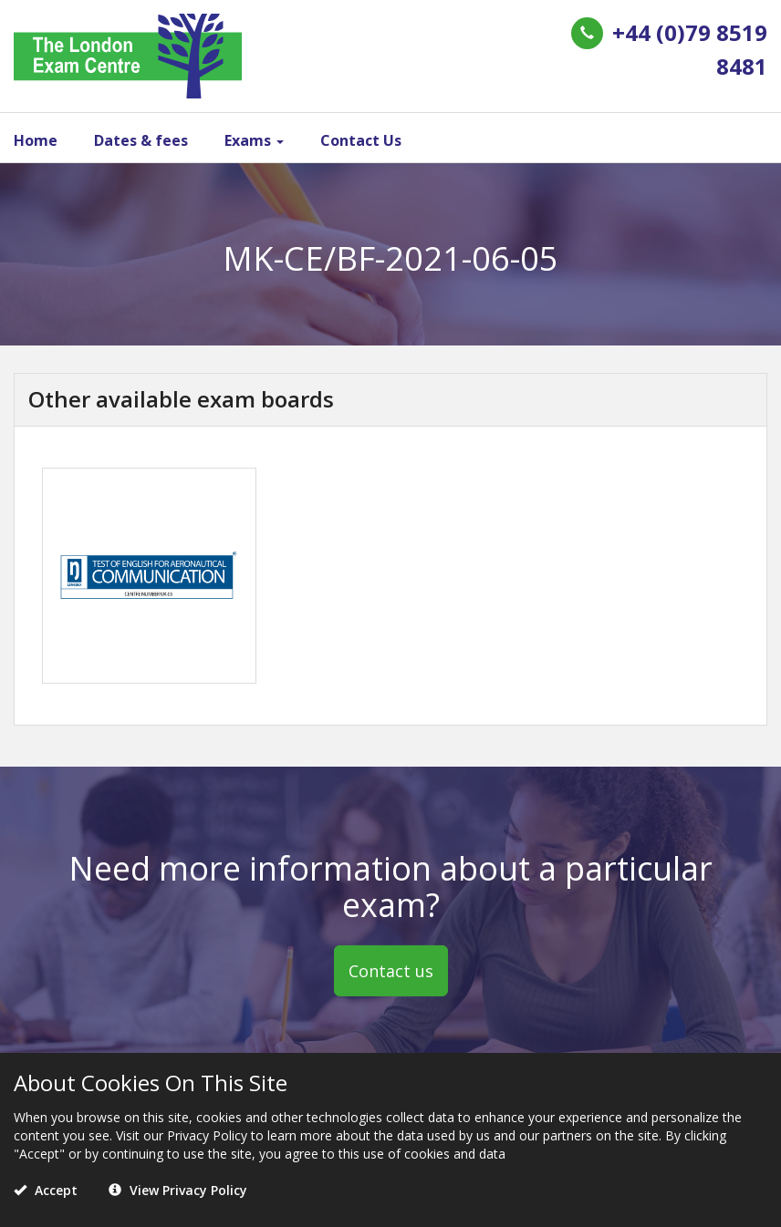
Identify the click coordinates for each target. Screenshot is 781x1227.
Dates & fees (141, 140)
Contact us (391, 971)
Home (35, 140)
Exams (254, 140)
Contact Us (360, 140)
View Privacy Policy (178, 1190)
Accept (46, 1190)
